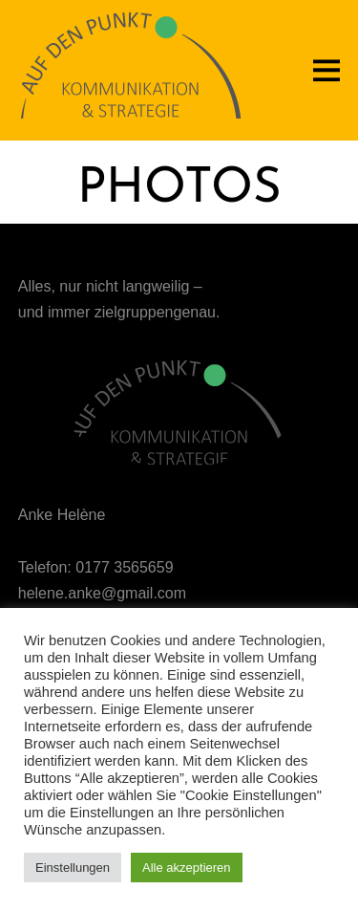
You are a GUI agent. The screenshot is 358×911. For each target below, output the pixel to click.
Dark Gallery (179, 244)
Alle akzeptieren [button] (186, 867)
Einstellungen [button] (72, 867)
